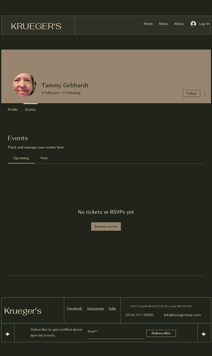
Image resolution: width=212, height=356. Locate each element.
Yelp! (112, 308)
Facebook (74, 308)
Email (92, 331)
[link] (21, 158)
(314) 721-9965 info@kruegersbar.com (163, 315)
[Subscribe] (161, 333)
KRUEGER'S (36, 26)
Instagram (95, 308)
